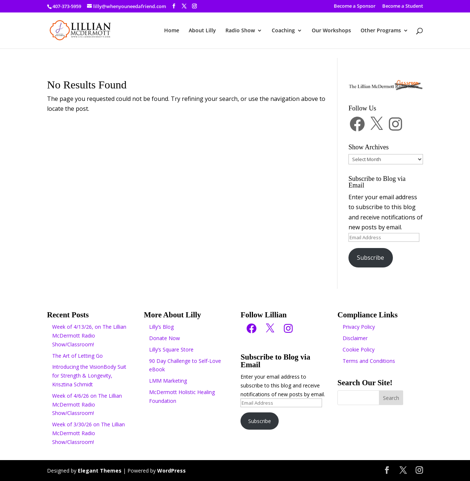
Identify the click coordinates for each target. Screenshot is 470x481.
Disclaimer (355, 338)
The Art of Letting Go (77, 355)
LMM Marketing (168, 380)
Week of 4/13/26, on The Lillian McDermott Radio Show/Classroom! (89, 335)
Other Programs (381, 31)
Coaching (283, 31)
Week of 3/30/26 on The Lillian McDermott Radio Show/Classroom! (88, 433)
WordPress (171, 470)
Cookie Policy (359, 349)
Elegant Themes (100, 470)
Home (171, 31)
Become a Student (402, 6)
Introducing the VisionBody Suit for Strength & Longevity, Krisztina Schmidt (89, 375)
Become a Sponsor (355, 6)
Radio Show (240, 31)
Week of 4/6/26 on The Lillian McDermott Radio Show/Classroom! (87, 404)
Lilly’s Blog (161, 326)
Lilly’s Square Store (171, 349)
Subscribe (370, 258)
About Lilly (202, 31)
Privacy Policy (359, 326)
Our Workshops (331, 31)
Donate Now (164, 338)
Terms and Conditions (369, 360)
